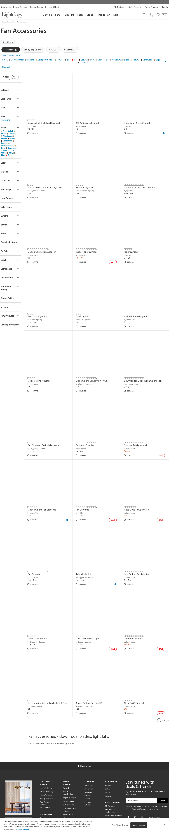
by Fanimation (88, 246)
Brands (91, 15)
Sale (115, 15)
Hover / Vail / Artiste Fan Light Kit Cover (55, 675)
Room (80, 15)
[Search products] (144, 14)
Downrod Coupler (92, 429)
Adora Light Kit (90, 551)
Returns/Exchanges (47, 765)
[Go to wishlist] (158, 14)
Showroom (6, 7)
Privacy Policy (131, 782)
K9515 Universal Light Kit (139, 304)
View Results (23, 78)
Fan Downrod (134, 243)
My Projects (119, 7)
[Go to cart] (165, 14)
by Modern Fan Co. (134, 371)
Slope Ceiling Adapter (49, 365)
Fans (57, 15)
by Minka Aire (88, 123)
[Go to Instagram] (142, 792)
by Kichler (86, 493)
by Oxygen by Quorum (46, 185)
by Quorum (42, 123)
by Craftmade (43, 368)
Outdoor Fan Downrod (138, 429)
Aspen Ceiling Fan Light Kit (96, 674)
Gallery (107, 762)
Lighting (47, 15)
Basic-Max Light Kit (47, 304)
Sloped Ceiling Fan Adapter (52, 243)
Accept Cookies (139, 825)
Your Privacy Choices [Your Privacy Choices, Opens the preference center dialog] (120, 825)
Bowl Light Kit (90, 304)
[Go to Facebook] (129, 792)
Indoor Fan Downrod (93, 243)
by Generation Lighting (92, 185)
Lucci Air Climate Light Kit (96, 613)
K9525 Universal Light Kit (95, 121)
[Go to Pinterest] (135, 792)
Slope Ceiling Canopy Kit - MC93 (99, 365)
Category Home (6, 22)
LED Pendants (110, 779)
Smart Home (9, 42)
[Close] (165, 825)
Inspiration (104, 15)
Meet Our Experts (88, 768)
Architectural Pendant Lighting (111, 785)
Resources (67, 807)
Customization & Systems (69, 784)
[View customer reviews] (154, 792)
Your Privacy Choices (45, 777)
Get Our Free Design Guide (18, 791)
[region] (84, 825)
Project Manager (69, 771)
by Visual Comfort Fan (91, 368)
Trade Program (151, 7)
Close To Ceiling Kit (137, 674)
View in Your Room (68, 790)
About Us (88, 759)
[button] (11, 56)
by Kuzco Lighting (134, 123)
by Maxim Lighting (45, 307)
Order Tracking (134, 7)
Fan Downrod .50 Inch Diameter (54, 429)
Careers (87, 772)
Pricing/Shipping (46, 769)
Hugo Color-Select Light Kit (141, 121)
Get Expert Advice (47, 795)
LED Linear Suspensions (109, 803)
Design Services (20, 7)
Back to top (84, 740)
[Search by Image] (151, 15)
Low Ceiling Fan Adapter (139, 551)
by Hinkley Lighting (45, 680)
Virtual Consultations (68, 767)
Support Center (36, 7)
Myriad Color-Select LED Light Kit (55, 182)
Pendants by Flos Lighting (111, 797)
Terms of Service (146, 782)
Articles (108, 759)
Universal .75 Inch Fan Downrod (54, 121)
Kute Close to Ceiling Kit (139, 490)
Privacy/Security (46, 772)
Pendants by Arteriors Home (113, 791)
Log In (165, 7)
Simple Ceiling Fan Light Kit (52, 490)
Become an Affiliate (88, 777)
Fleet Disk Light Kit (47, 613)
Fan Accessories (21, 22)
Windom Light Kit (92, 182)
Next (168, 694)
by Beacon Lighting (90, 615)
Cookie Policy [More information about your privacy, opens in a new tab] (23, 829)
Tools (65, 804)
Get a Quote (45, 792)
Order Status (45, 781)
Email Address (133, 774)
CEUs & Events (68, 778)
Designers (108, 770)
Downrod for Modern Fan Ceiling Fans (144, 366)
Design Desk (67, 761)
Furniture (69, 15)
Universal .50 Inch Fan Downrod (143, 182)
